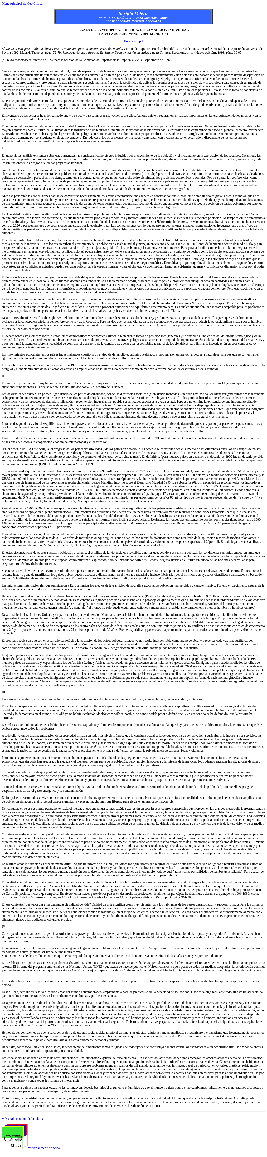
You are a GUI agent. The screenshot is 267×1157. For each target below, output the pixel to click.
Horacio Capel (133, 41)
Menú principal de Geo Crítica (22, 3)
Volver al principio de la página (23, 1119)
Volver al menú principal (44, 1148)
